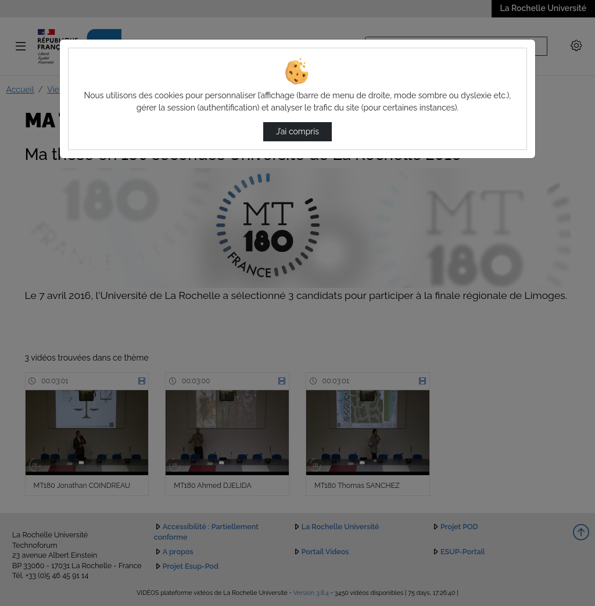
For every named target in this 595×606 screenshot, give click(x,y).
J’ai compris (297, 131)
